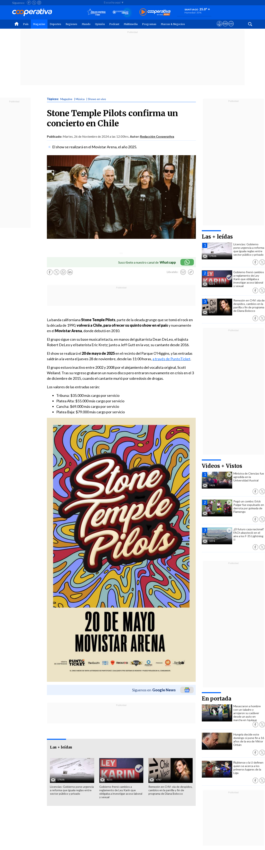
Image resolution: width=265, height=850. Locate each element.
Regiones (71, 24)
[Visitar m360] (225, 27)
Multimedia (131, 24)
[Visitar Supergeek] (231, 27)
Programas (149, 24)
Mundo (86, 24)
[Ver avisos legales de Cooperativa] (219, 27)
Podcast (114, 24)
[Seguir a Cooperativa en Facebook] (29, 2)
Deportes (55, 24)
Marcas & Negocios (173, 24)
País (26, 24)
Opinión (100, 24)
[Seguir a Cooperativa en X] (34, 2)
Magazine (39, 24)
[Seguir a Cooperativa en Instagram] (39, 2)
